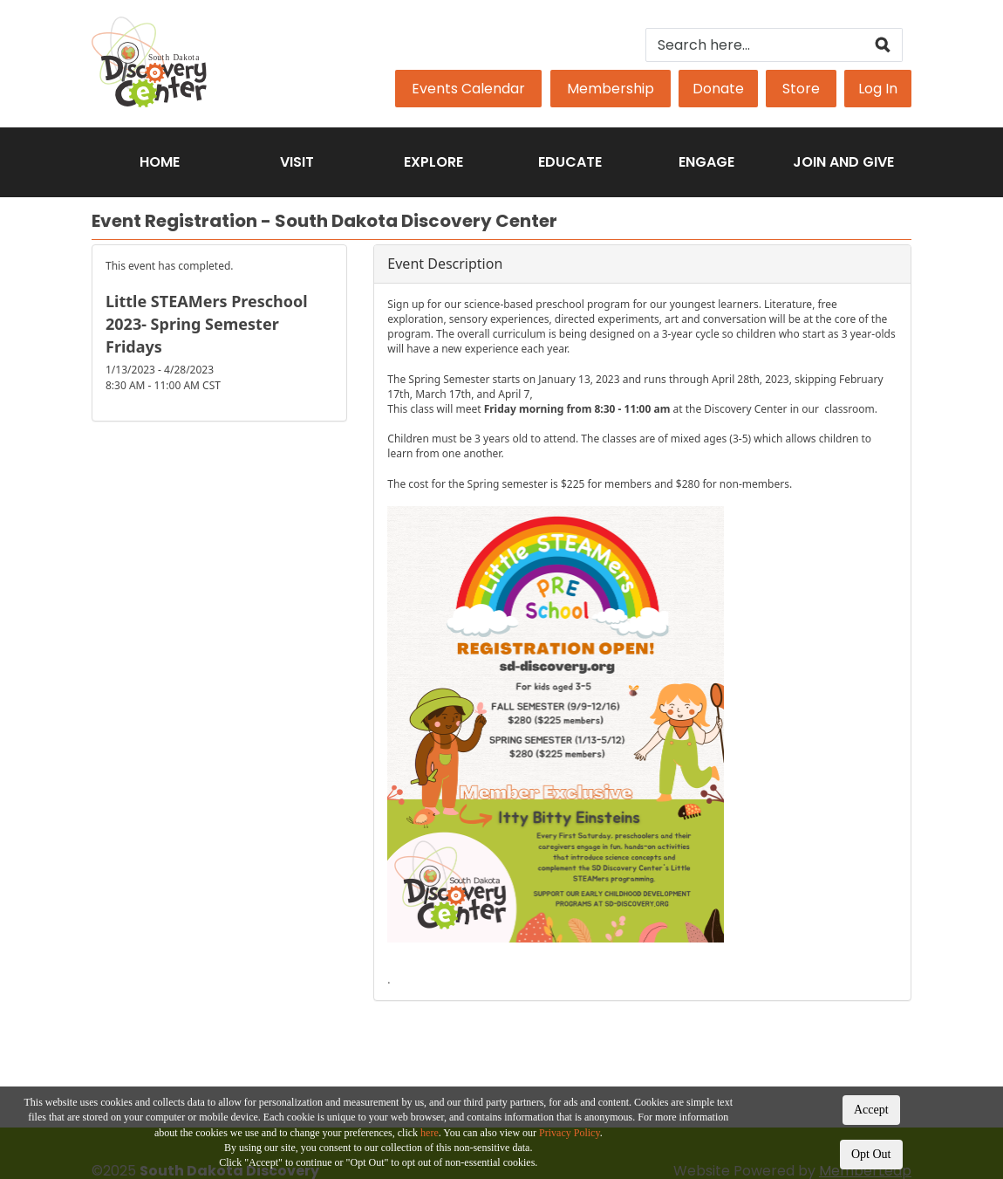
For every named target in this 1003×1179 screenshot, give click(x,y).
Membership (610, 89)
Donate (718, 89)
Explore (433, 162)
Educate (570, 162)
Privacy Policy (569, 1133)
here (429, 1133)
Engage (706, 162)
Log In (877, 89)
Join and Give (843, 162)
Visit (297, 162)
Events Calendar (468, 89)
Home (160, 162)
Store (801, 89)
